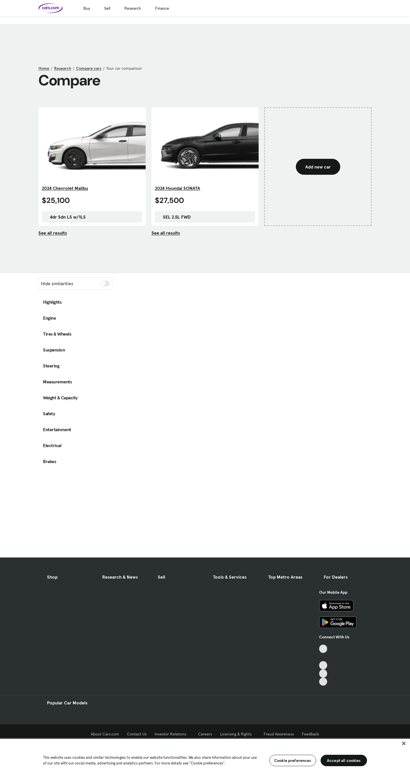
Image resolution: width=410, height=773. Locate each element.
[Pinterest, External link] (323, 682)
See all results (52, 233)
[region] (205, 755)
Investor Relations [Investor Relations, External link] (172, 734)
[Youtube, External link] (323, 665)
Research (132, 8)
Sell (107, 8)
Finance (162, 8)
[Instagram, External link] (323, 673)
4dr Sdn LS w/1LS (65, 217)
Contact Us (137, 734)
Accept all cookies (344, 760)
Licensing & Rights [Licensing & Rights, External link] (238, 734)
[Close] (403, 743)
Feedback (310, 734)
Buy (86, 8)
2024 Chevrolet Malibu (65, 188)
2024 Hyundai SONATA (177, 188)
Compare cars (88, 68)
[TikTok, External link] (323, 649)
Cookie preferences (292, 760)
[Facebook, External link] (323, 657)
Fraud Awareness (279, 734)
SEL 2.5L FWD (174, 217)
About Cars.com (105, 734)
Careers (205, 734)
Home (43, 68)
